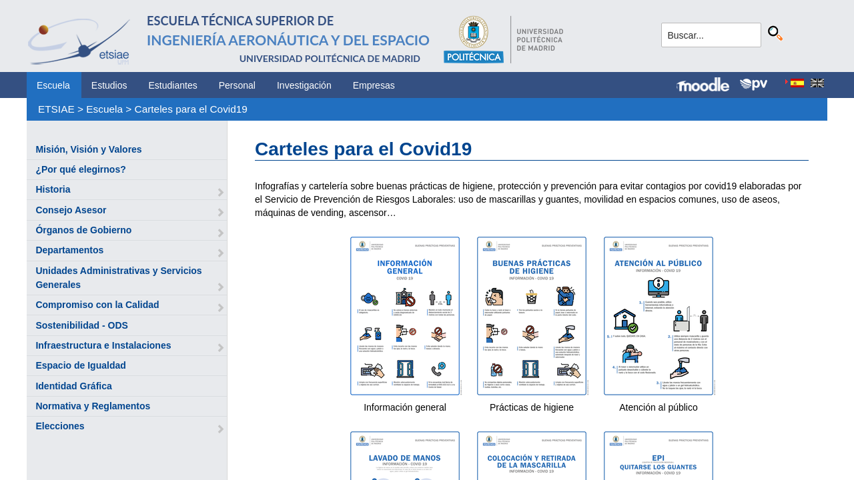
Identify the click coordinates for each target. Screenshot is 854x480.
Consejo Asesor (70, 210)
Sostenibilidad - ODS (81, 325)
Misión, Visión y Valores (88, 149)
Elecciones (59, 426)
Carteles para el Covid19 (191, 109)
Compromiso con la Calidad (97, 304)
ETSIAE (56, 109)
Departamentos (69, 250)
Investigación (304, 85)
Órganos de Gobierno (83, 230)
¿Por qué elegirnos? (80, 169)
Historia (52, 189)
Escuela (53, 85)
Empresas (374, 85)
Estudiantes (173, 85)
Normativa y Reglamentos (92, 406)
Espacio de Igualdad (80, 365)
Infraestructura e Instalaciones (103, 345)
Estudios (109, 85)
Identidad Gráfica (73, 386)
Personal (237, 85)
